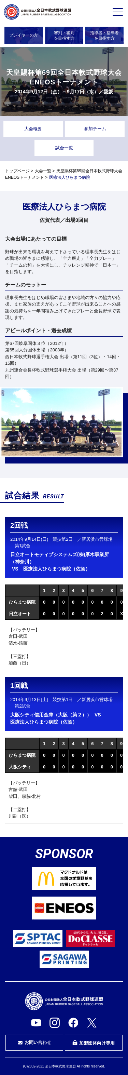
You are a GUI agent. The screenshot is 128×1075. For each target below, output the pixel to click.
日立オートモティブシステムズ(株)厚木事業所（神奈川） (59, 558)
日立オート (20, 613)
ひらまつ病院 (22, 602)
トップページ (17, 171)
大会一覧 (43, 171)
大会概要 (33, 128)
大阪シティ (20, 766)
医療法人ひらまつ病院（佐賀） (56, 569)
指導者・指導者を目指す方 (104, 35)
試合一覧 (64, 147)
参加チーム (95, 128)
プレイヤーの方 (23, 35)
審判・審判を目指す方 (64, 35)
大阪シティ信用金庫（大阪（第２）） (50, 714)
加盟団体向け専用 (93, 1043)
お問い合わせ (34, 1042)
